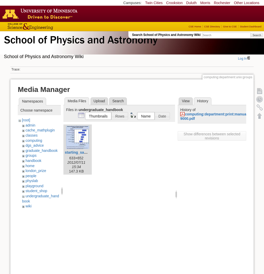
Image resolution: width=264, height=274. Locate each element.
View (186, 101)
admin (30, 125)
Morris (205, 3)
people (31, 176)
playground (34, 186)
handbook (34, 161)
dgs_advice (35, 145)
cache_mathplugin (40, 130)
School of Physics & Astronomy (80, 45)
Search (256, 35)
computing (34, 140)
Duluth (191, 3)
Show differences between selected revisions (212, 136)
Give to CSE (230, 26)
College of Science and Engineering (46, 26)
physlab (32, 181)
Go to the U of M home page (41, 14)
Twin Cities (154, 3)
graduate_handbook (42, 150)
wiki (28, 206)
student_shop (36, 191)
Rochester (222, 3)
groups (31, 155)
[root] (26, 120)
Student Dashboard (250, 26)
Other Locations (246, 3)
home (30, 166)
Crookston (174, 3)
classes (32, 135)
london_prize (36, 171)
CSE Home (194, 26)
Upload (99, 101)
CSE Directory (212, 26)
